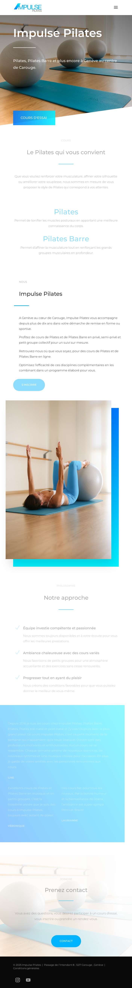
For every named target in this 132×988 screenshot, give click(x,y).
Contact (66, 949)
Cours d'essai (33, 115)
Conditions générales (26, 968)
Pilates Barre (66, 240)
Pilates (66, 213)
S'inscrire (29, 384)
